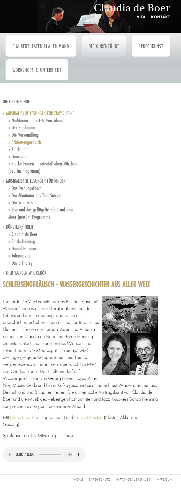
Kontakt (160, 16)
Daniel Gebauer (24, 248)
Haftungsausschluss (133, 479)
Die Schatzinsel (24, 202)
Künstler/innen (19, 226)
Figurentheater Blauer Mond (40, 46)
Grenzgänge (21, 156)
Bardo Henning (23, 241)
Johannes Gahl (23, 255)
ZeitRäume (20, 149)
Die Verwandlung (25, 134)
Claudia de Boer (132, 7)
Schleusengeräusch (26, 142)
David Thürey (22, 262)
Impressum (164, 479)
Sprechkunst (151, 46)
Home (79, 479)
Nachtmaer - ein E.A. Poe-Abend (38, 120)
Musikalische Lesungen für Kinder (35, 180)
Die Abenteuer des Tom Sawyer (37, 195)
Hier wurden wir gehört (27, 272)
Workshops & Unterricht (36, 69)
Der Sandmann (23, 127)
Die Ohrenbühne (104, 46)
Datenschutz (99, 479)
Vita (141, 16)
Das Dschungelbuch (27, 188)
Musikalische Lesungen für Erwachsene (40, 113)
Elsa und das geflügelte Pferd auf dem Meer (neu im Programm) (40, 213)
